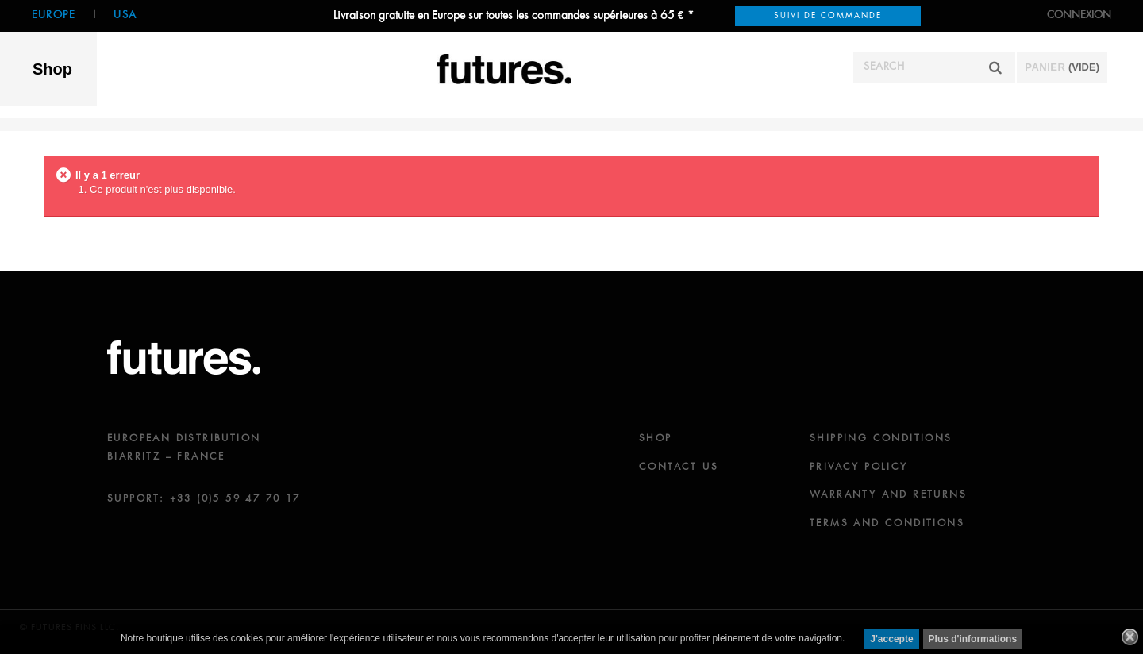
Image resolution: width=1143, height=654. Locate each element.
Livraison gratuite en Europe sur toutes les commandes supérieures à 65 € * (513, 15)
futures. (183, 357)
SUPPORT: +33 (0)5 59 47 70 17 (204, 499)
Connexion (1079, 15)
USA (125, 15)
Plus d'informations (973, 638)
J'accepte (891, 638)
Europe (53, 15)
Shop (52, 69)
